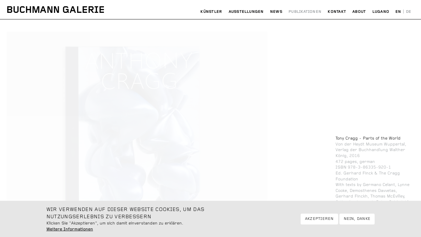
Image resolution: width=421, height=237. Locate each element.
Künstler (211, 11)
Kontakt (337, 11)
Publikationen (304, 11)
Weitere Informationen (69, 232)
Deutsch (408, 12)
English (398, 12)
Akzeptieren (319, 222)
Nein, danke (357, 222)
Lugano (380, 11)
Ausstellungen (246, 11)
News (276, 11)
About (359, 11)
